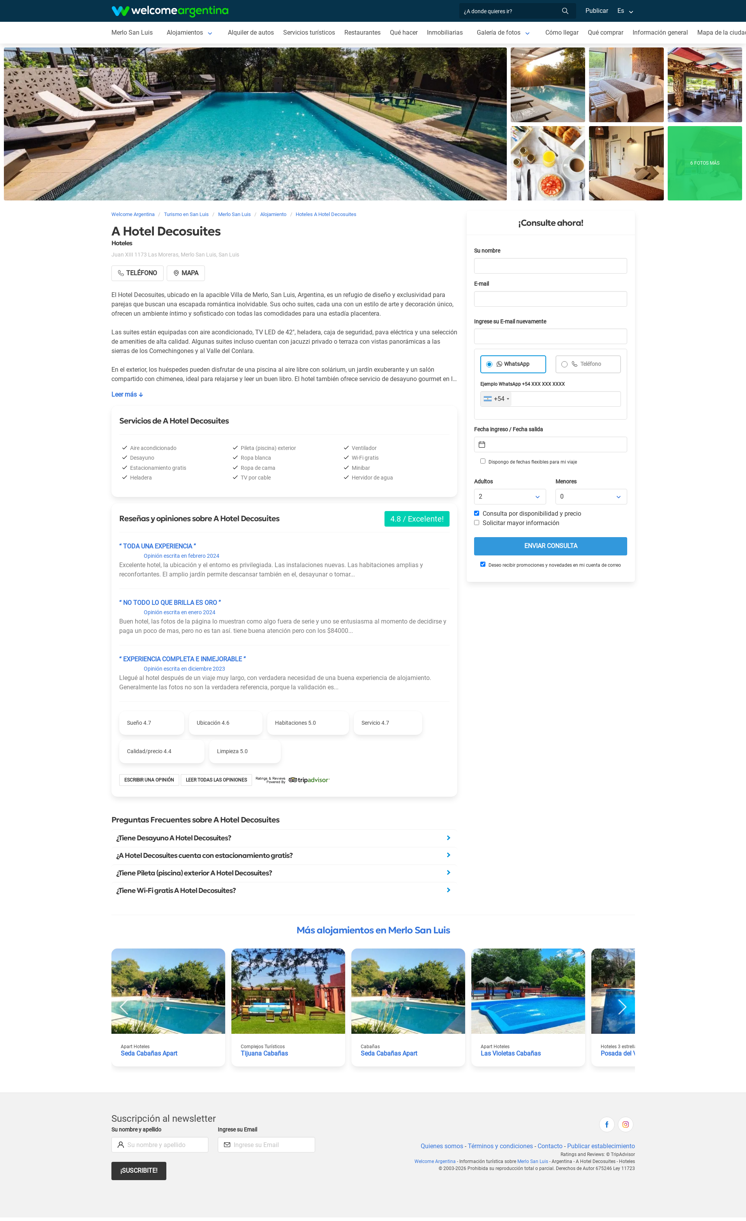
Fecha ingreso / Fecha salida (510, 429)
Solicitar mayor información (516, 523)
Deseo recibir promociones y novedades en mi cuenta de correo (550, 565)
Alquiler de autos (251, 32)
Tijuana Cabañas (264, 1053)
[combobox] (496, 399)
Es (620, 10)
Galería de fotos (501, 32)
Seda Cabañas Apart (149, 1053)
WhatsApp (517, 364)
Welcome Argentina (436, 1161)
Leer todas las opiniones (218, 780)
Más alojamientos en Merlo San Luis (373, 930)
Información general (663, 32)
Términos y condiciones (498, 1146)
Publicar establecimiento (600, 1146)
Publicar (596, 10)
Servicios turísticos (310, 32)
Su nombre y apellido (137, 1129)
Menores (567, 481)
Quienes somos (439, 1146)
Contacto (548, 1146)
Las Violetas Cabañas (511, 1053)
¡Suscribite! (139, 1170)
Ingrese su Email (238, 1129)
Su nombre (487, 251)
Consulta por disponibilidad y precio (528, 513)
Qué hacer (406, 32)
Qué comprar (608, 32)
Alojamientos (184, 32)
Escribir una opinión (149, 780)
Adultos (484, 481)
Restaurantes (364, 32)
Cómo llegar (564, 32)
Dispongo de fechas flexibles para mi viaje (528, 462)
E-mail (482, 284)
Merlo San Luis (131, 32)
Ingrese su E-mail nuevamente (512, 321)
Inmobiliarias (447, 32)
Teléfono (591, 364)
